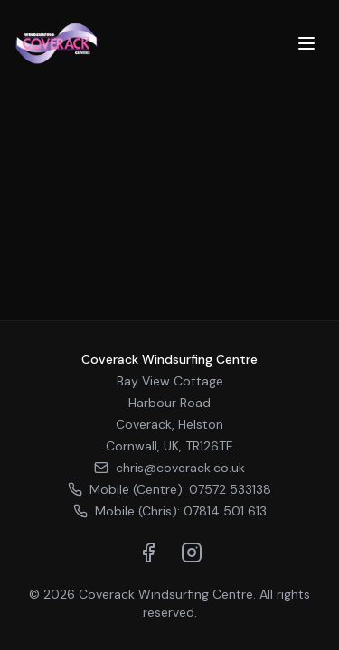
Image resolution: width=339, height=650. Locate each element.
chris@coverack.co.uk (169, 468)
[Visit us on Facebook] (148, 552)
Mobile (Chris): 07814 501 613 (170, 511)
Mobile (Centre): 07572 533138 (169, 489)
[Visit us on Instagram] (191, 552)
